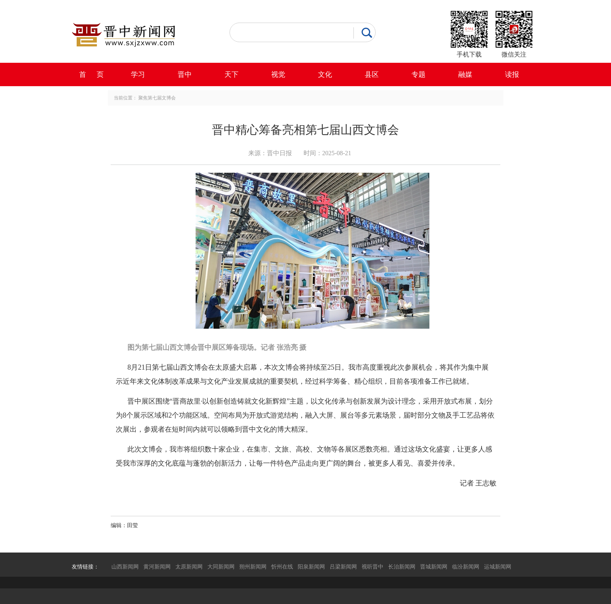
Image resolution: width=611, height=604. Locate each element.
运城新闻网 (497, 566)
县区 (372, 74)
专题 (418, 74)
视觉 (278, 74)
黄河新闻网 (157, 566)
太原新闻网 (189, 566)
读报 (512, 74)
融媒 (465, 74)
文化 (325, 74)
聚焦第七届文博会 (157, 98)
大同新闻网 (221, 566)
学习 (138, 74)
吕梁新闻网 (343, 566)
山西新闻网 (125, 566)
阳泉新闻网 (311, 566)
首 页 (91, 74)
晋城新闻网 (433, 566)
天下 (231, 74)
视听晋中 (372, 566)
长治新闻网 (401, 566)
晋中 (185, 74)
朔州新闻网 (253, 566)
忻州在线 (282, 566)
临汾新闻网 (465, 566)
